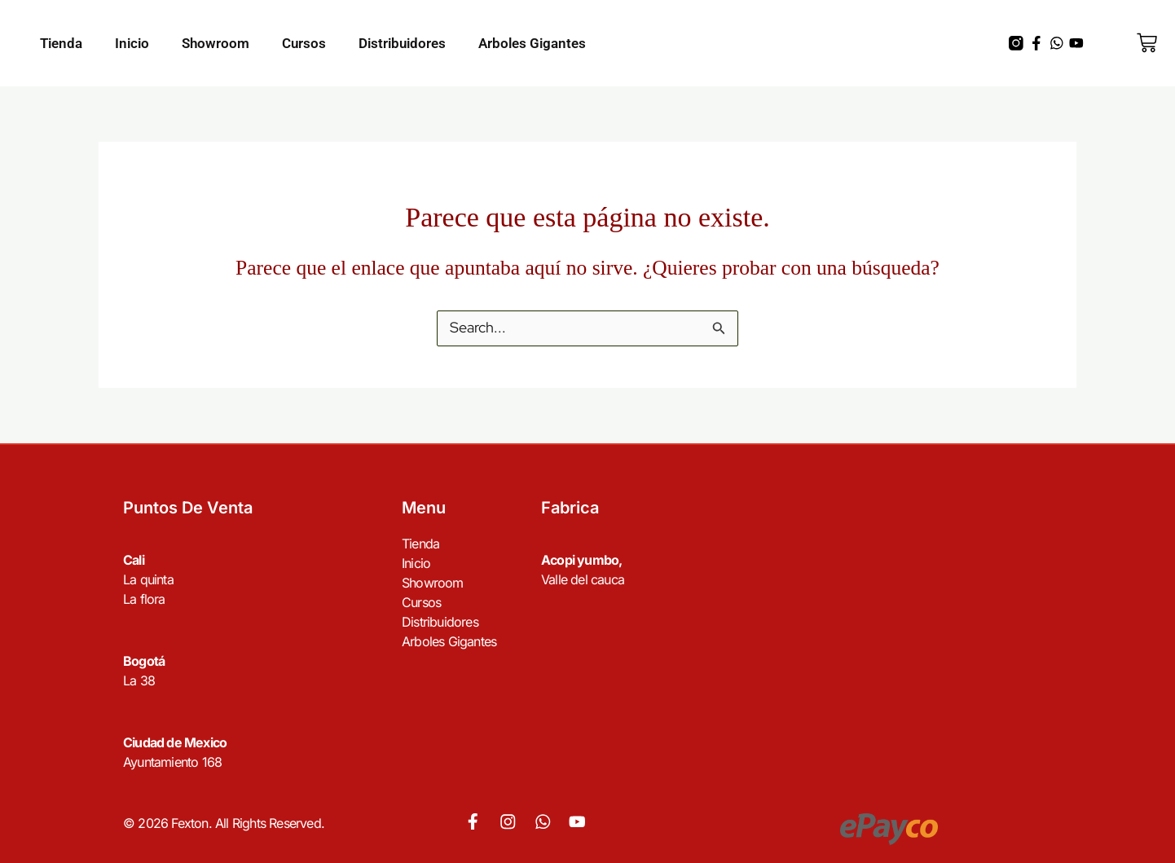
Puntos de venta (188, 508)
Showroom (215, 43)
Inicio (132, 43)
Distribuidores (402, 43)
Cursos (304, 43)
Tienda (61, 43)
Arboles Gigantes (532, 43)
